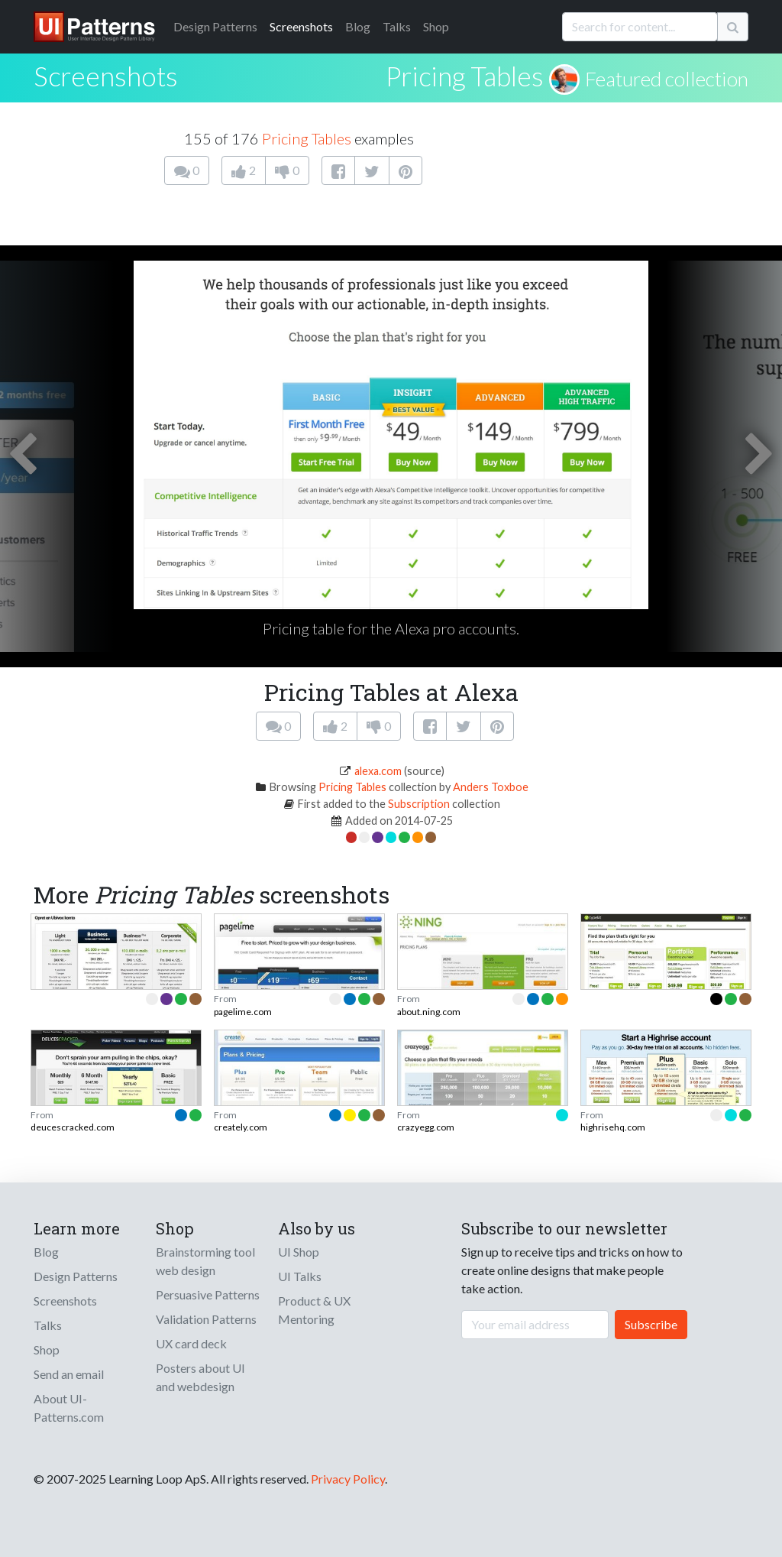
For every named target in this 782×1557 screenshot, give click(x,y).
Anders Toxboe (490, 786)
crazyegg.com (425, 1127)
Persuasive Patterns (208, 1294)
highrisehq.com (612, 1127)
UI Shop (298, 1251)
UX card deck (191, 1343)
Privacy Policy (348, 1478)
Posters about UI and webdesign (200, 1377)
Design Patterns (76, 1276)
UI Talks (300, 1276)
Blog (357, 26)
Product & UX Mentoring (314, 1309)
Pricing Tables (465, 76)
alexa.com (378, 770)
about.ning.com (428, 1011)
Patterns (215, 26)
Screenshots (301, 26)
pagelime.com (243, 1011)
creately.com (240, 1127)
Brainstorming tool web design (205, 1260)
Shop (436, 26)
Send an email (69, 1374)
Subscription (419, 803)
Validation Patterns (206, 1319)
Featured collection (666, 78)
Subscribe (651, 1324)
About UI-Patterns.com (69, 1407)
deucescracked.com (73, 1127)
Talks (397, 26)
